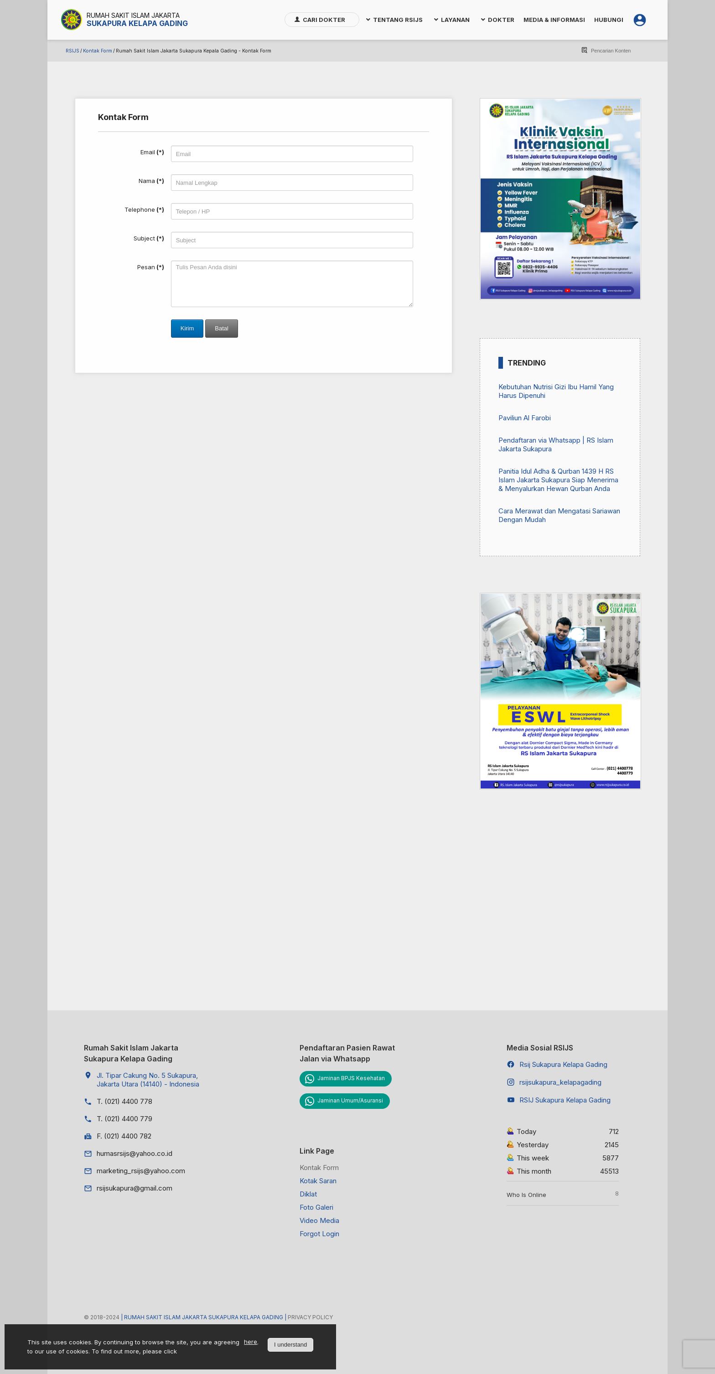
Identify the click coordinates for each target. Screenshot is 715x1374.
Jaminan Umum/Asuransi (350, 1100)
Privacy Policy (310, 1317)
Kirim (187, 328)
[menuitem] (322, 19)
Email (152, 152)
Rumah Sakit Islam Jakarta (133, 15)
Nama (151, 180)
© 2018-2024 (102, 1317)
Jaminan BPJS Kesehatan (351, 1078)
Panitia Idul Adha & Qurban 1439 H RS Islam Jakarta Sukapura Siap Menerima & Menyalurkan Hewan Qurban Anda (558, 480)
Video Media (319, 1220)
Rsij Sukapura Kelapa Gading (563, 1064)
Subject (149, 238)
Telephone (144, 209)
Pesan (150, 267)
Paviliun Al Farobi (524, 417)
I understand (290, 1344)
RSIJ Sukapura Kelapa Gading (565, 1100)
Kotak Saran (318, 1180)
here (250, 1341)
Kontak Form (97, 51)
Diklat (308, 1194)
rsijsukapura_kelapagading (560, 1082)
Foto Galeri (316, 1207)
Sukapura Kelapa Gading (137, 23)
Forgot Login (319, 1233)
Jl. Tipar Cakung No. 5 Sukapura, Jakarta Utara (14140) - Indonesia (148, 1079)
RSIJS (72, 51)
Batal (221, 328)
